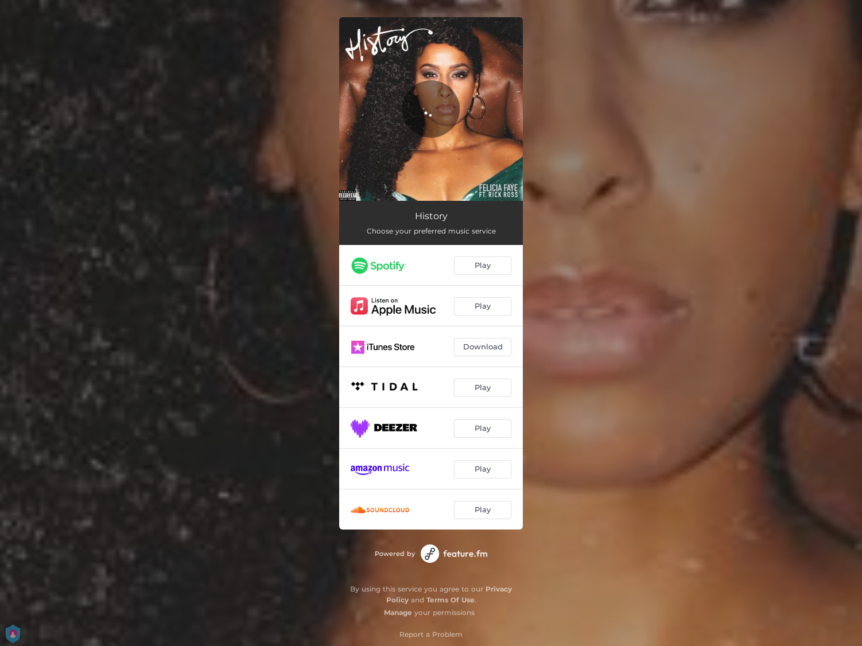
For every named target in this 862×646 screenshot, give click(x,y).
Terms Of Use (450, 600)
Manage (398, 612)
